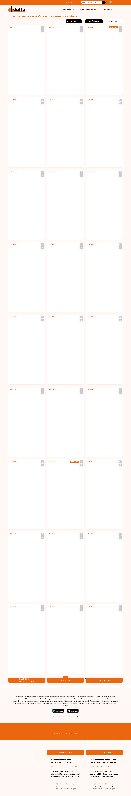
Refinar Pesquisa (93, 21)
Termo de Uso (74, 717)
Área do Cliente (71, 2)
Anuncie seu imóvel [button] (88, 9)
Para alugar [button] (107, 9)
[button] (111, 2)
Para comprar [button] (68, 9)
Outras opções (73, 21)
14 (85, 679)
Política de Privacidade (59, 717)
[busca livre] (104, 2)
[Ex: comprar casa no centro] (91, 2)
